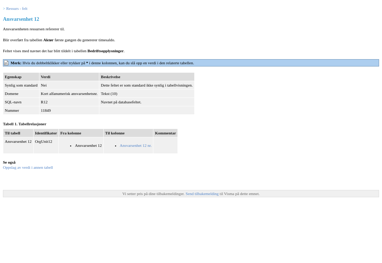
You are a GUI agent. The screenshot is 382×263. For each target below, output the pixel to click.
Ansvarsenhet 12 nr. (136, 145)
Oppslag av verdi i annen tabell (28, 167)
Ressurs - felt (16, 8)
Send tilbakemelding (202, 193)
